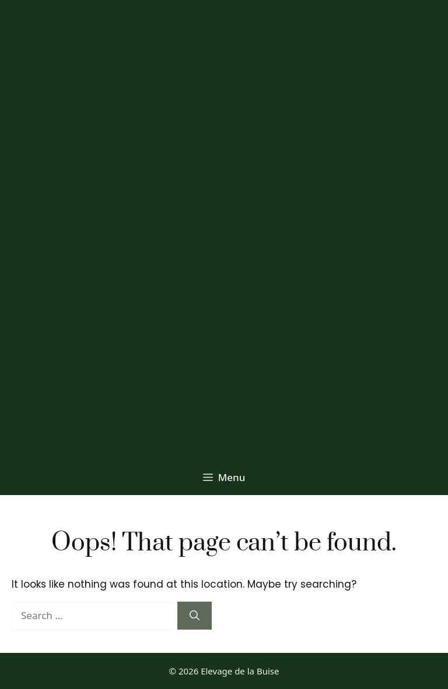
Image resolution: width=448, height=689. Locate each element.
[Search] (194, 616)
